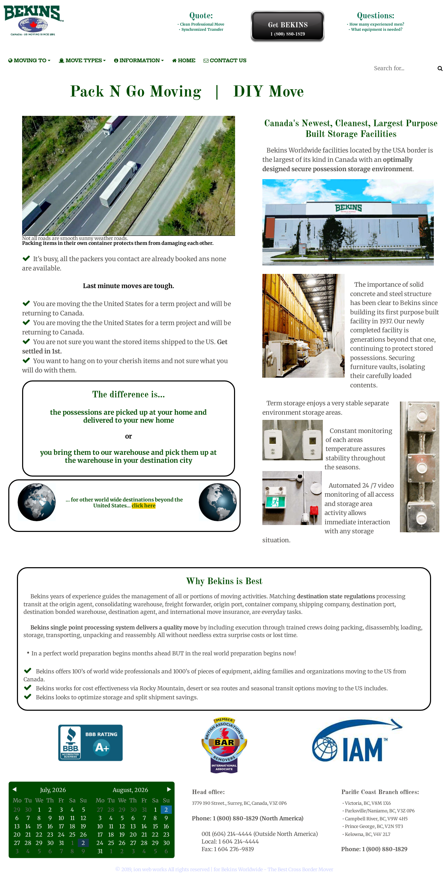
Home (182, 60)
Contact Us (223, 60)
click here (144, 506)
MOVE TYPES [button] (79, 60)
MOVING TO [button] (26, 60)
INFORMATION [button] (135, 60)
